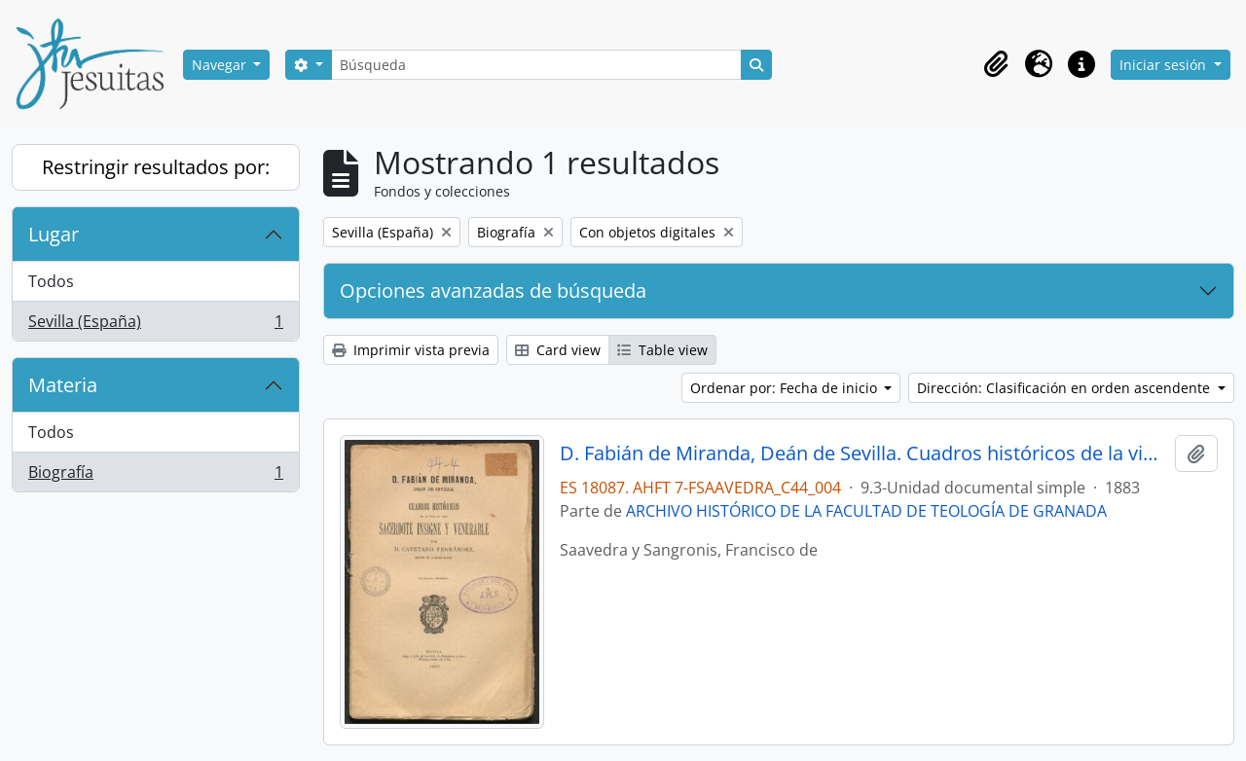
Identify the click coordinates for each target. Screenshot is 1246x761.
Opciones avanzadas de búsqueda (493, 290)
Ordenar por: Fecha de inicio (785, 388)
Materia (62, 385)
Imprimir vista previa (411, 350)
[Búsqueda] (536, 65)
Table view (662, 350)
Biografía (155, 475)
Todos (51, 281)
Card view (558, 350)
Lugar (53, 234)
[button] (995, 64)
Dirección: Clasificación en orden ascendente (1065, 388)
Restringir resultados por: (156, 167)
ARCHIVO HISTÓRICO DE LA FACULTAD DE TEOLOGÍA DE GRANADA (866, 511)
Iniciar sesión (1164, 64)
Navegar (221, 64)
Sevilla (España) (155, 325)
